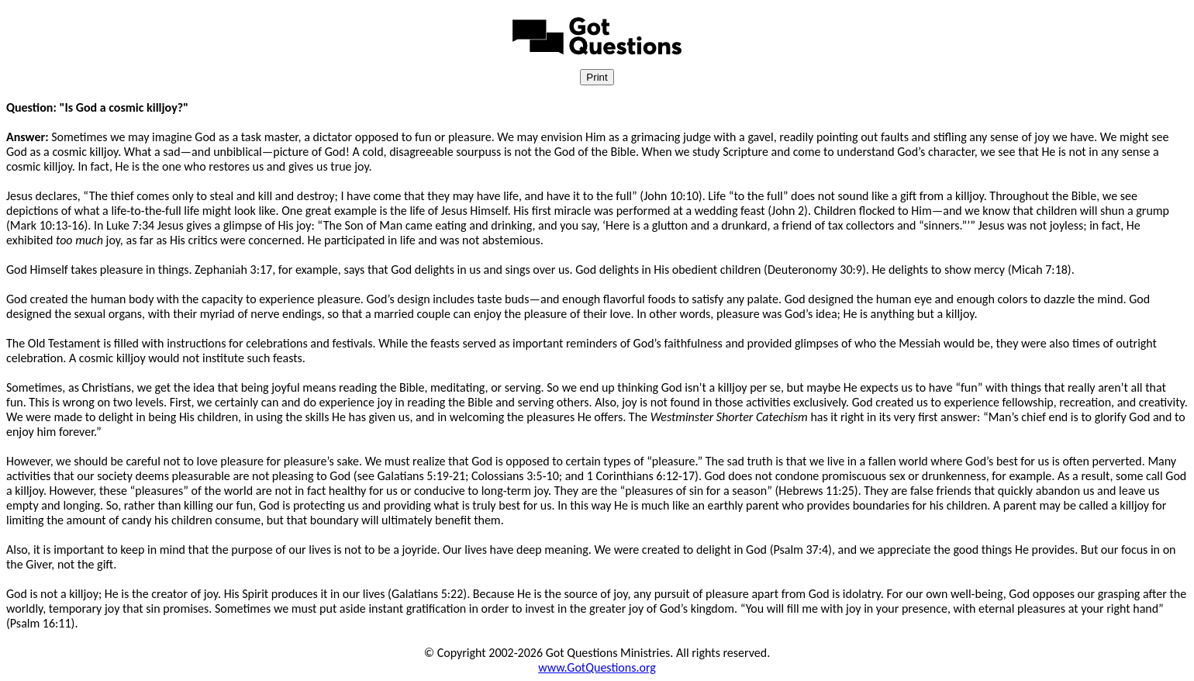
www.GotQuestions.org (597, 667)
